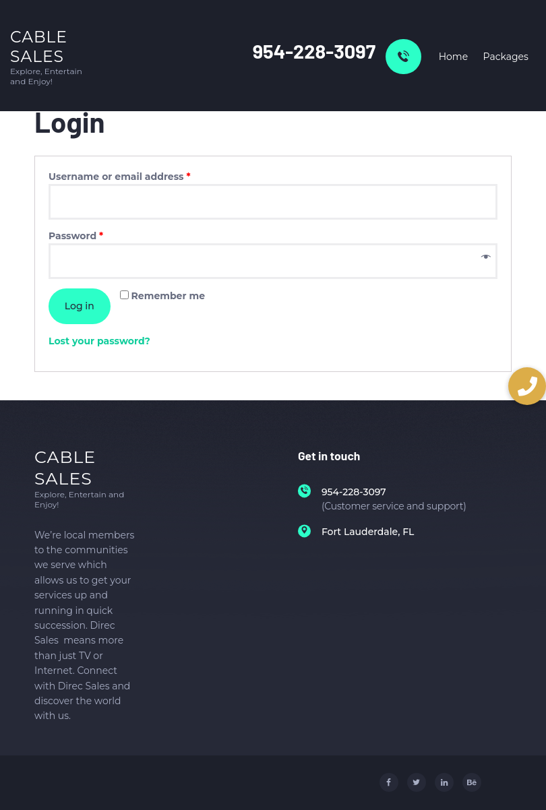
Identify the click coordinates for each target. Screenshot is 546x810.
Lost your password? (99, 341)
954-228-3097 (314, 51)
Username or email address (120, 176)
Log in (79, 306)
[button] (527, 386)
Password (76, 236)
